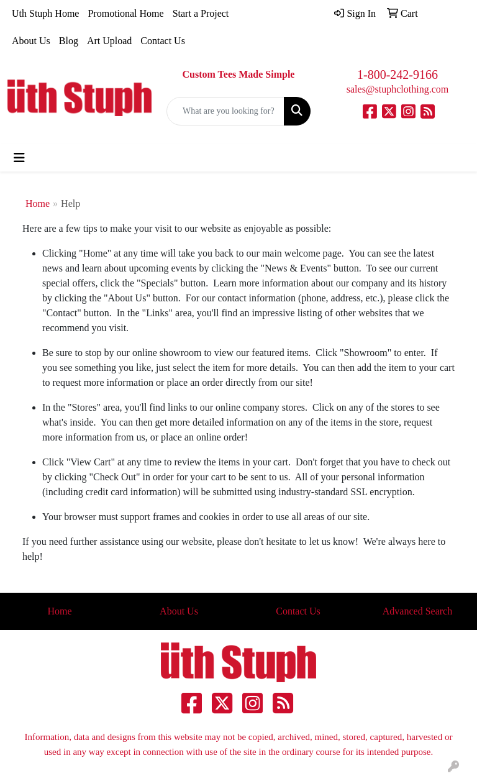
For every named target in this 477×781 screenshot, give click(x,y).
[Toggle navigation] (19, 158)
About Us (31, 40)
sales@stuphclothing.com (398, 89)
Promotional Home (125, 13)
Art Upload (109, 40)
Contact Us (162, 40)
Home (37, 203)
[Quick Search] (225, 111)
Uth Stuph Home (45, 13)
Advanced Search (417, 611)
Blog (68, 40)
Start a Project (201, 13)
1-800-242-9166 (397, 74)
